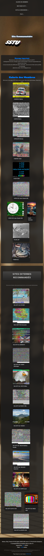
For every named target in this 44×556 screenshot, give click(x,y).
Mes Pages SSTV (21, 6)
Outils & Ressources (21, 10)
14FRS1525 (28, 554)
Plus (21, 14)
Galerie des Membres (22, 2)
